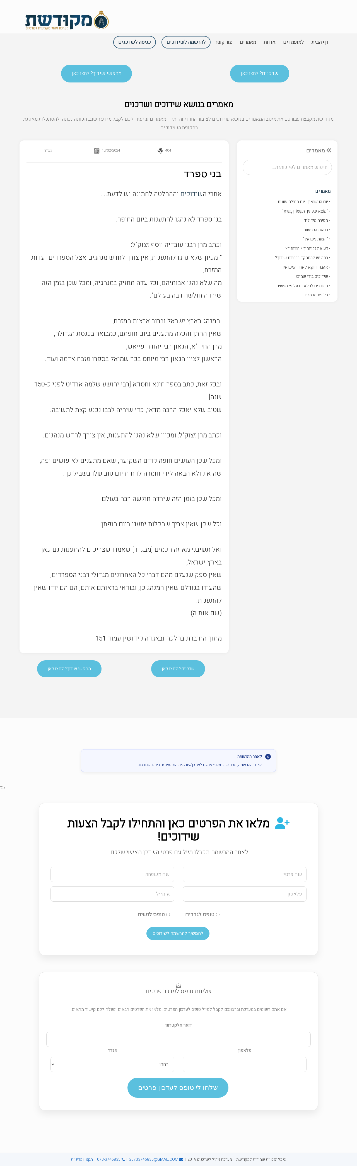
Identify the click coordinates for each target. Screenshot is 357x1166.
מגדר (112, 1050)
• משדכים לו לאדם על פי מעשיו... (302, 286)
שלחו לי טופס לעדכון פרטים (178, 1088)
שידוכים (191, 194)
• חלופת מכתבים (317, 295)
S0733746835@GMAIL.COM (156, 1159)
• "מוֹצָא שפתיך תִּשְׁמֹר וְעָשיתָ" (306, 211)
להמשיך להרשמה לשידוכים (178, 933)
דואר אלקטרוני (178, 1025)
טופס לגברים (202, 915)
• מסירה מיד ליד (317, 220)
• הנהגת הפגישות (317, 230)
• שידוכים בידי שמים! (313, 276)
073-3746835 (111, 1159)
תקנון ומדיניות (82, 1159)
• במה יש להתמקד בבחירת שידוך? (303, 258)
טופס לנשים (154, 915)
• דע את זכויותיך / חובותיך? (308, 248)
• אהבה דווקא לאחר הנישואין (307, 267)
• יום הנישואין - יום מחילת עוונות (304, 202)
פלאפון (244, 1050)
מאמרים (323, 191)
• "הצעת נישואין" (317, 239)
